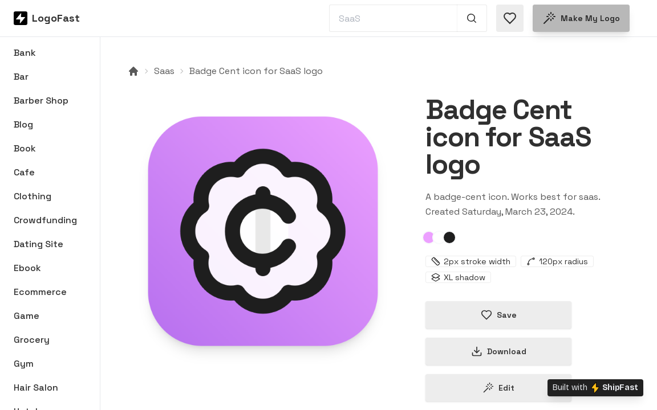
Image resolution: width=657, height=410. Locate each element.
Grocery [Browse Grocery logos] (32, 340)
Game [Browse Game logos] (26, 316)
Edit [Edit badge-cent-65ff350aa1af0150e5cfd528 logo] (498, 387)
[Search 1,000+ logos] (472, 18)
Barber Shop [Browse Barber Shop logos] (41, 100)
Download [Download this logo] (498, 351)
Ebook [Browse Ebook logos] (27, 268)
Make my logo (581, 18)
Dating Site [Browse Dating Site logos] (38, 244)
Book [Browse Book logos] (25, 148)
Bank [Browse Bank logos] (25, 53)
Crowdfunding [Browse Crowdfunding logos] (45, 220)
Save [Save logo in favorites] (499, 315)
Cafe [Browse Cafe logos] (24, 172)
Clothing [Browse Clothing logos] (32, 196)
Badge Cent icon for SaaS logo (256, 71)
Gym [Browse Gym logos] (24, 364)
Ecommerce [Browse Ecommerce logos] (40, 292)
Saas (164, 71)
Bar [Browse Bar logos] (21, 77)
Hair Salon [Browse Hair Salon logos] (36, 387)
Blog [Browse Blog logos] (23, 124)
